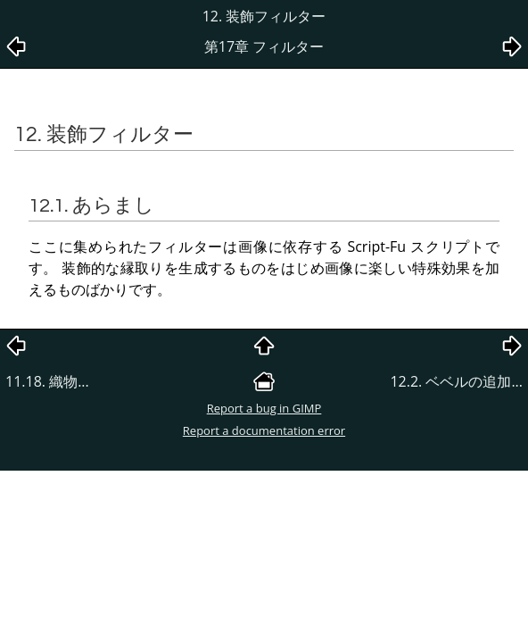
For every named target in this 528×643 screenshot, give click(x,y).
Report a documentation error (264, 430)
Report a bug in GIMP (264, 408)
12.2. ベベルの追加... (456, 381)
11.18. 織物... (47, 381)
